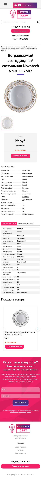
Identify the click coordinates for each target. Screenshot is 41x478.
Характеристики (9, 223)
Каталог (10, 47)
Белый (24, 179)
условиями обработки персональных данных (24, 411)
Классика (25, 197)
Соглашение (20, 453)
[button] (37, 329)
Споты (21, 450)
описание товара (25, 223)
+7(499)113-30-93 (20, 27)
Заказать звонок (20, 31)
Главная (3, 47)
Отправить (20, 402)
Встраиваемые (30, 47)
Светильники (20, 47)
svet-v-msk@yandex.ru (20, 35)
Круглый (25, 188)
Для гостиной (27, 200)
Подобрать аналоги (20, 156)
